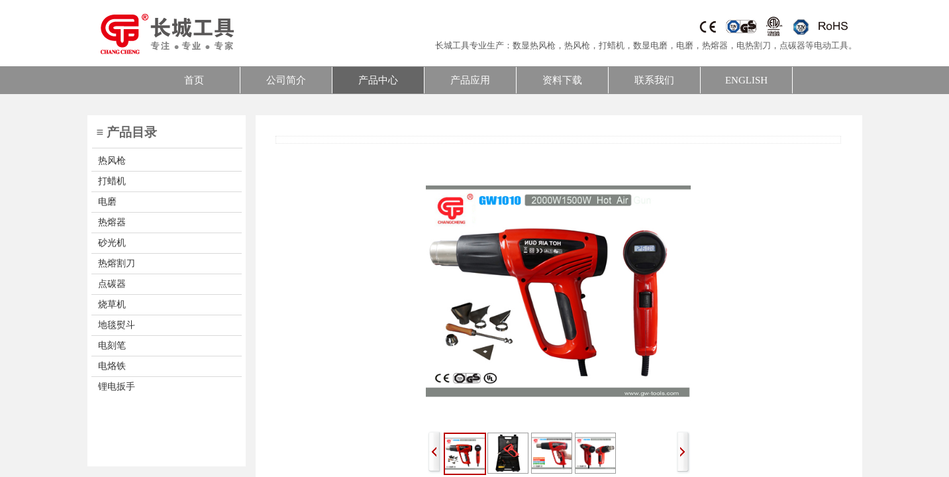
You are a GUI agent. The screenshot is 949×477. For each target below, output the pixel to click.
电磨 (684, 45)
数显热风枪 (534, 45)
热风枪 (577, 45)
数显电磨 (650, 45)
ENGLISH (746, 80)
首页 (194, 80)
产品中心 (378, 80)
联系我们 (654, 80)
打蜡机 (611, 45)
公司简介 (286, 80)
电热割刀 (753, 45)
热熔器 (715, 45)
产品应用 (470, 80)
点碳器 (792, 45)
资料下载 (562, 80)
